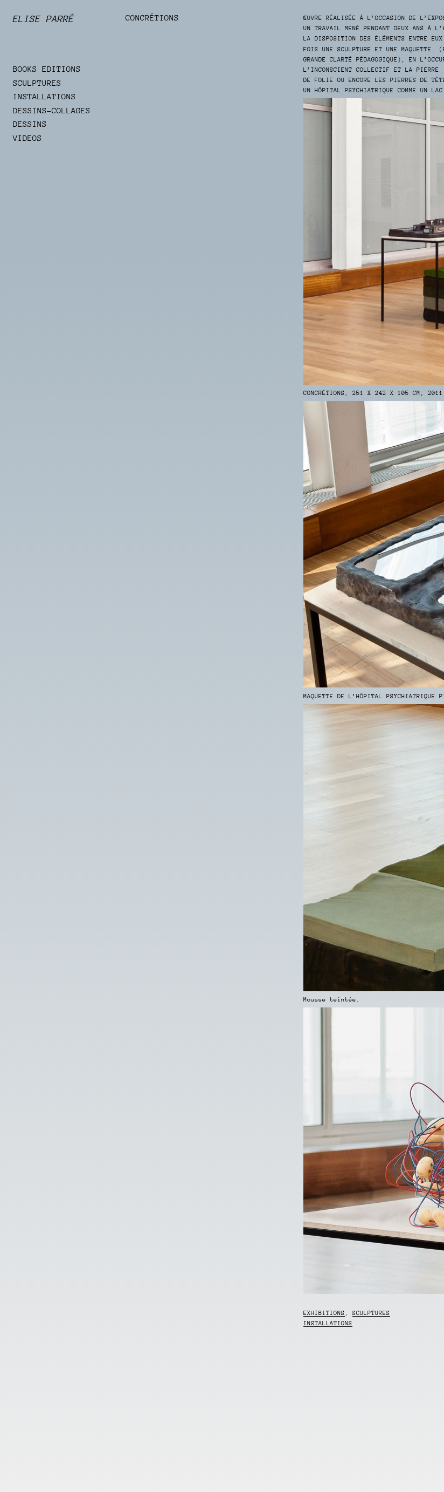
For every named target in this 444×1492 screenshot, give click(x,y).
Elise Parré (43, 18)
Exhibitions (324, 1313)
